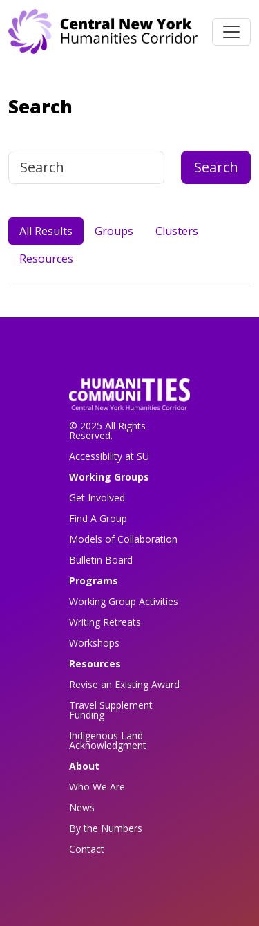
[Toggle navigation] (231, 32)
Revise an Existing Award (124, 684)
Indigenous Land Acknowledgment (107, 740)
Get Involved (97, 497)
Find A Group (98, 518)
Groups (114, 231)
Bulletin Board (101, 559)
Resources (46, 258)
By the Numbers (105, 828)
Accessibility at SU (109, 456)
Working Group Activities (123, 601)
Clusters (176, 231)
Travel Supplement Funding (111, 709)
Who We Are (97, 786)
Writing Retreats (105, 622)
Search (216, 167)
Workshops (94, 642)
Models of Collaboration (123, 539)
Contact (86, 848)
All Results (46, 231)
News (82, 807)
